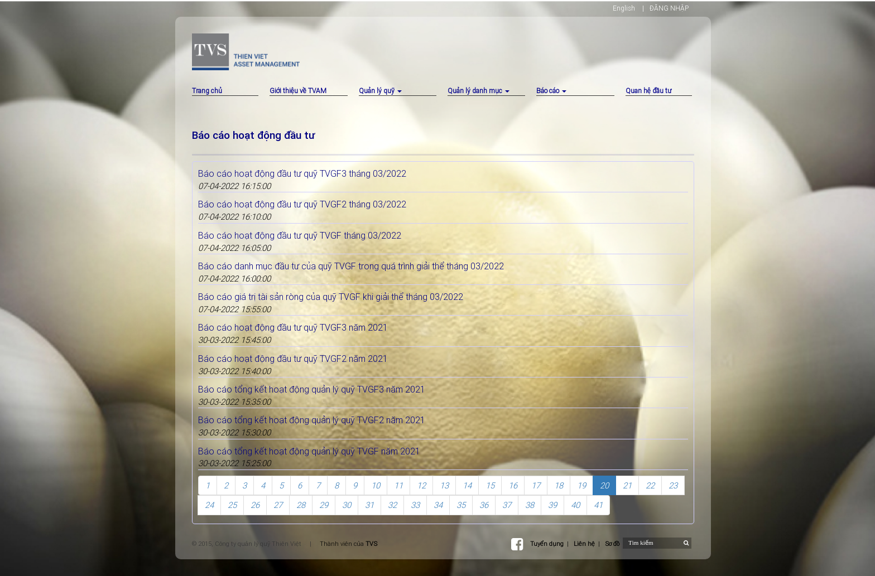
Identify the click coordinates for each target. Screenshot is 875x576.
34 (438, 505)
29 (323, 505)
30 (346, 505)
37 (506, 505)
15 (489, 485)
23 (673, 485)
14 (467, 485)
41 (598, 505)
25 (232, 505)
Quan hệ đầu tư (648, 90)
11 (398, 485)
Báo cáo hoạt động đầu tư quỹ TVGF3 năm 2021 (293, 327)
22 (650, 485)
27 (277, 505)
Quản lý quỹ (380, 90)
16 (512, 485)
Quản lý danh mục (478, 90)
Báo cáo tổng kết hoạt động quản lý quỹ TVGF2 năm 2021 (311, 419)
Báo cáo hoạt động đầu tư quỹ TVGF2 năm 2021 (293, 358)
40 (575, 505)
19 (581, 485)
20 (604, 485)
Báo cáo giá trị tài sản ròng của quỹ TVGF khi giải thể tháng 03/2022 (330, 296)
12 (421, 485)
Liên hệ (584, 544)
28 (300, 505)
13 (444, 485)
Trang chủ (207, 90)
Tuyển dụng (547, 544)
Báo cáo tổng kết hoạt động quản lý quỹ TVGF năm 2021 (309, 451)
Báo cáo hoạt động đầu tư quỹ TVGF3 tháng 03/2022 (302, 173)
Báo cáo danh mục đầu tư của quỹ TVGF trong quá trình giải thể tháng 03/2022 (351, 266)
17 (535, 485)
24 (209, 505)
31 (369, 505)
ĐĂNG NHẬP (669, 8)
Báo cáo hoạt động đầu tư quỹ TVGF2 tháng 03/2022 (302, 204)
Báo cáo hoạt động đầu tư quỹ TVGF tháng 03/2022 (299, 235)
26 (255, 505)
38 (529, 505)
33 (415, 505)
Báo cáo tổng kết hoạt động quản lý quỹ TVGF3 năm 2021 (311, 389)
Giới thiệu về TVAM (298, 90)
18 (558, 485)
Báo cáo (551, 90)
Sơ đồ (612, 544)
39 (552, 505)
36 (483, 505)
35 (460, 505)
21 (627, 485)
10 (375, 485)
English (624, 8)
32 (392, 505)
